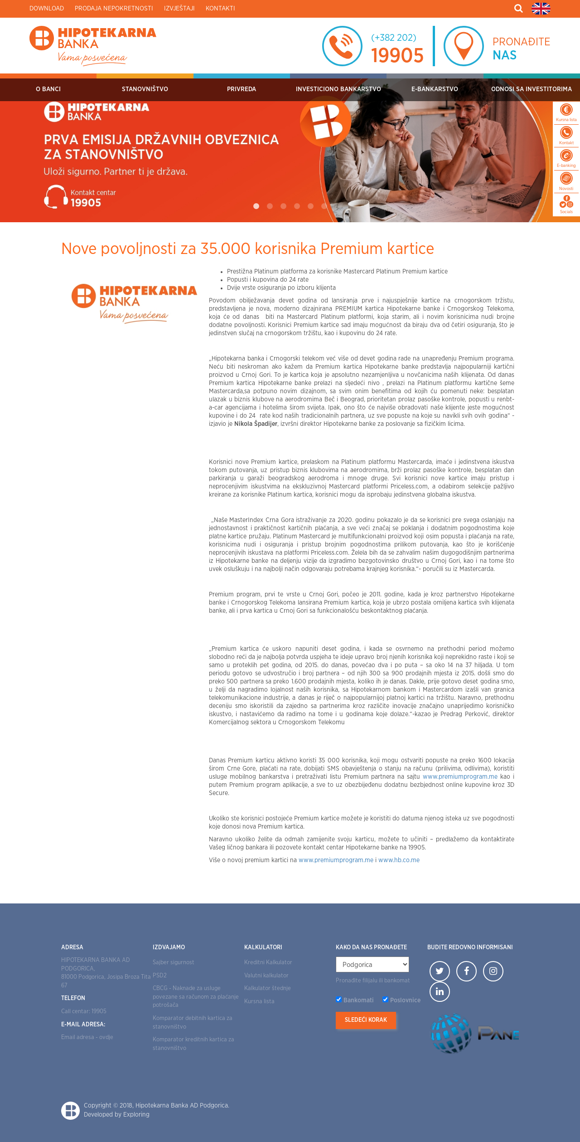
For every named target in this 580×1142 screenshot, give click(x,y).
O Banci (48, 89)
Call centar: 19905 (83, 1012)
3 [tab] (283, 206)
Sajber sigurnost (173, 963)
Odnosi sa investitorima (531, 89)
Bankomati (358, 1000)
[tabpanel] (290, 147)
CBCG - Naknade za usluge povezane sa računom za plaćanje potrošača (196, 997)
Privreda (241, 89)
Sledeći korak (366, 1020)
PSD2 (160, 976)
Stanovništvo (145, 89)
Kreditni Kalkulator (268, 963)
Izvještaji (179, 8)
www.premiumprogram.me (460, 777)
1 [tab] (256, 206)
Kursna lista (259, 1002)
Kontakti (220, 8)
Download (46, 8)
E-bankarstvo (434, 89)
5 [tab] (310, 206)
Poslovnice (405, 1000)
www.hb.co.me (399, 860)
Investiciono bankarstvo (338, 89)
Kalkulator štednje (267, 988)
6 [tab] (324, 206)
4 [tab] (296, 206)
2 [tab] (269, 206)
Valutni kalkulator (266, 976)
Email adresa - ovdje (87, 1037)
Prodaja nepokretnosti (114, 8)
